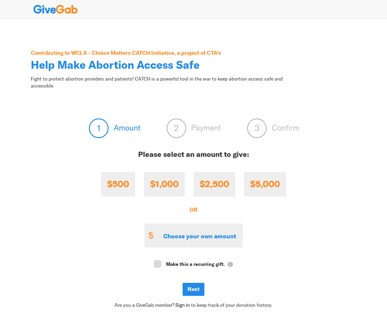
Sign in (182, 305)
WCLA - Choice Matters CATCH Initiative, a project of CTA (144, 52)
